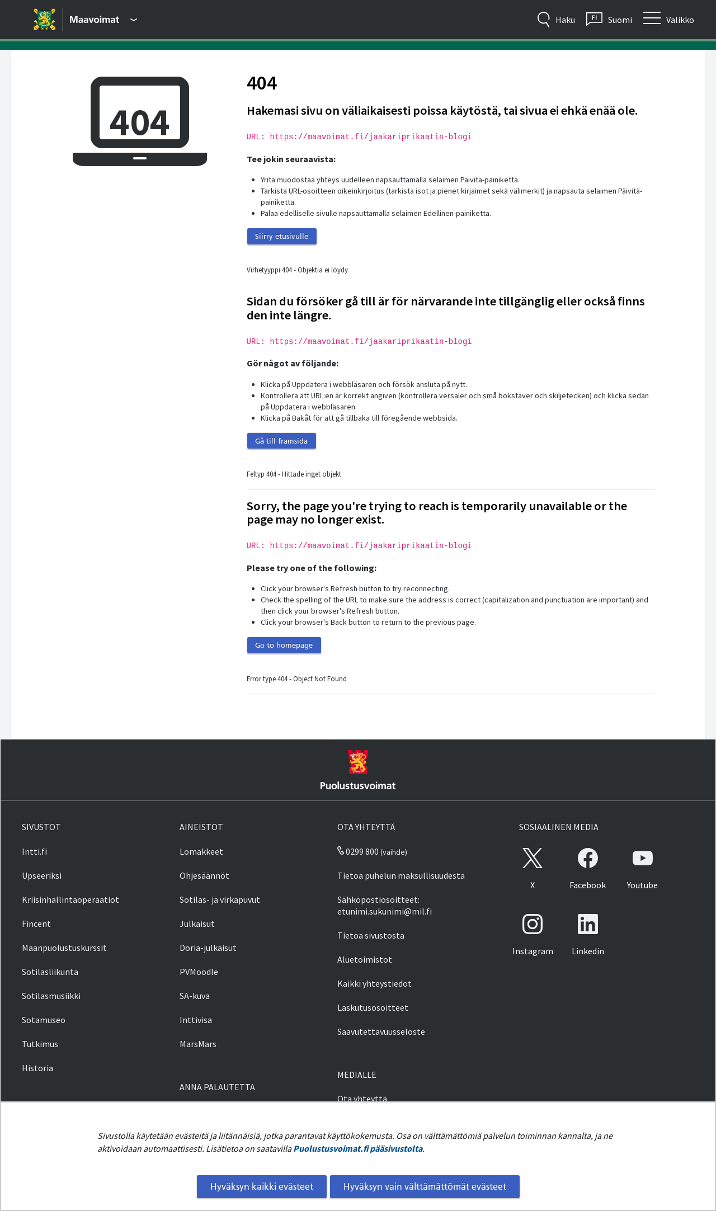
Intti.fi (34, 851)
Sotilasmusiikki (51, 995)
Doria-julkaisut (208, 947)
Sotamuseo (43, 1019)
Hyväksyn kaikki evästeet (261, 1186)
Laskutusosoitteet (372, 1007)
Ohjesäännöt (204, 875)
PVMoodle (199, 971)
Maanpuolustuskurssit (64, 947)
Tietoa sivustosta (370, 935)
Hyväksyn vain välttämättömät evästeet (424, 1186)
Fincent (36, 923)
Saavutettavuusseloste (381, 1031)
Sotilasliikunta (50, 971)
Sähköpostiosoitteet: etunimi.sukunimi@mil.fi (384, 905)
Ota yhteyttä (362, 1098)
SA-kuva (195, 995)
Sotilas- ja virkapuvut (220, 899)
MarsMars (198, 1043)
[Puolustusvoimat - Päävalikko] (103, 19)
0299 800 (358, 851)
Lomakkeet (201, 851)
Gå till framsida (281, 440)
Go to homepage (284, 644)
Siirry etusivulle (281, 236)
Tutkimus (40, 1043)
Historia (37, 1067)
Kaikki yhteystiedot (374, 983)
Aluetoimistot (364, 959)
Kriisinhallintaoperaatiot (70, 899)
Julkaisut (197, 923)
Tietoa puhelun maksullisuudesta (401, 875)
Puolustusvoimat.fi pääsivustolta (357, 1148)
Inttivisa (196, 1019)
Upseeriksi (42, 875)
